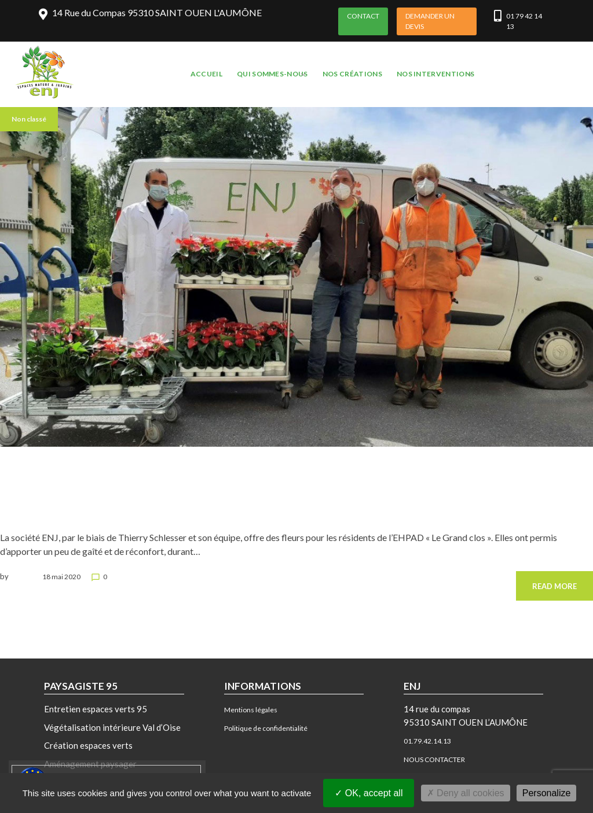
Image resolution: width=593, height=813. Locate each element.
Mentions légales (250, 709)
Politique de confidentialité (266, 728)
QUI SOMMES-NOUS (272, 73)
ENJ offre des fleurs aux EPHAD (50, 502)
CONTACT (363, 16)
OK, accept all (368, 793)
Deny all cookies (465, 793)
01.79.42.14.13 (427, 741)
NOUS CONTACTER (434, 759)
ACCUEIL (206, 73)
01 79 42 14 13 (524, 21)
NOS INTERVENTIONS (435, 73)
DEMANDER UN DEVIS (430, 21)
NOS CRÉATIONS (352, 73)
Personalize (546, 793)
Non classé (29, 119)
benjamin (25, 576)
